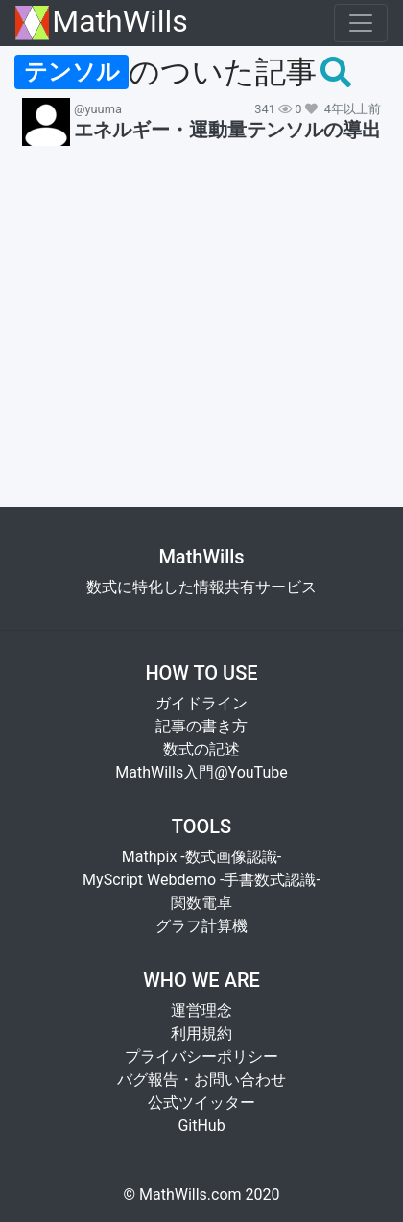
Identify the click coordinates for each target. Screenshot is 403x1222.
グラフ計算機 (201, 926)
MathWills (101, 22)
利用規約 (201, 1033)
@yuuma (98, 109)
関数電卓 (201, 903)
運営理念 (201, 1010)
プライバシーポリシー (201, 1056)
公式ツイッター (201, 1102)
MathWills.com (190, 1195)
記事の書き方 (201, 726)
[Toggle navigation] (361, 23)
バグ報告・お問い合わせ (201, 1079)
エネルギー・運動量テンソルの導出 (227, 129)
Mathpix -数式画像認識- (201, 857)
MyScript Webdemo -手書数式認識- (201, 880)
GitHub (201, 1125)
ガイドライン (201, 703)
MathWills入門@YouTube (201, 772)
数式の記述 (201, 749)
